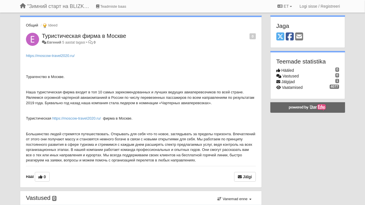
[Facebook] (290, 37)
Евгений (54, 42)
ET (284, 6)
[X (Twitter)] (280, 37)
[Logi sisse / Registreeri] (319, 6)
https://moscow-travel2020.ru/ (50, 56)
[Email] (299, 37)
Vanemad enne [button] (234, 199)
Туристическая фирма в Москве (84, 36)
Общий (32, 25)
